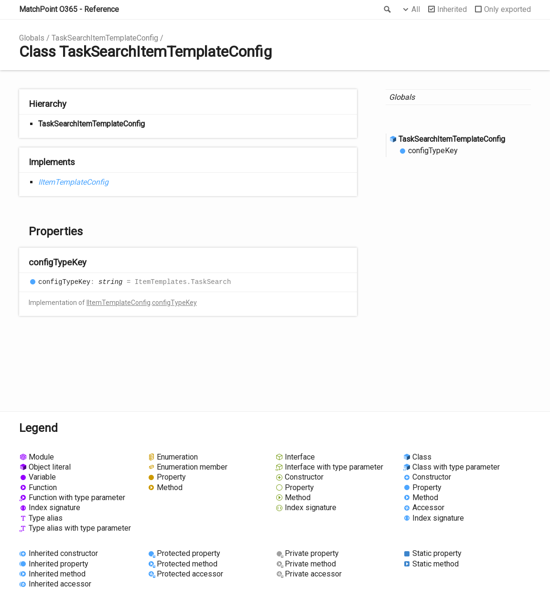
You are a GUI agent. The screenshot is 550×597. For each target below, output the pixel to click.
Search (386, 9)
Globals (31, 37)
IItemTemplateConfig (73, 182)
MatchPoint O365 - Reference (69, 9)
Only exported (507, 9)
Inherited (452, 9)
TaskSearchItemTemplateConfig (105, 37)
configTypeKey (174, 302)
